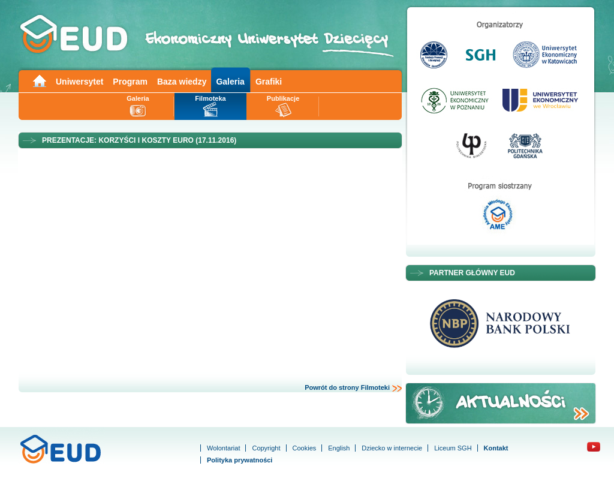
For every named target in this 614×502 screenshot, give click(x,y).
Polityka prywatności (239, 460)
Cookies (305, 448)
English (339, 448)
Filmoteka (210, 98)
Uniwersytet (79, 81)
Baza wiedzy (181, 81)
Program (130, 81)
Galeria (230, 81)
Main (39, 80)
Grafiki (268, 81)
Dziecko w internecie (392, 448)
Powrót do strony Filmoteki (353, 388)
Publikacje (283, 98)
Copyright (266, 448)
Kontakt (496, 448)
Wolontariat (223, 448)
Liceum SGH (452, 448)
